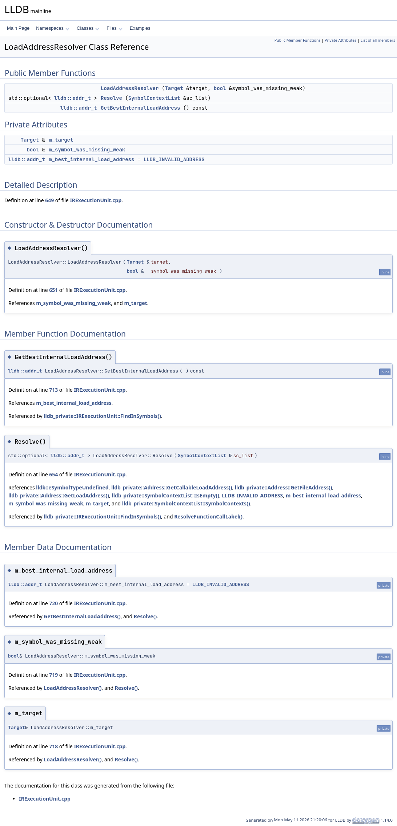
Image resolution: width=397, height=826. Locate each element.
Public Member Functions (297, 40)
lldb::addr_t (72, 98)
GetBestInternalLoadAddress (140, 108)
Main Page (18, 28)
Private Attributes (340, 40)
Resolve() (145, 616)
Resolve (111, 98)
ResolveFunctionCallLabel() (208, 516)
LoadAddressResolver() (72, 687)
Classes (88, 28)
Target (174, 88)
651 (53, 289)
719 (53, 674)
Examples (140, 28)
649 (49, 200)
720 (53, 603)
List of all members (378, 40)
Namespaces (52, 28)
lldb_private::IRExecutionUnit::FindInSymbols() (102, 415)
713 (53, 389)
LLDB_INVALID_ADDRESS (174, 159)
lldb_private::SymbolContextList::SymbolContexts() (186, 503)
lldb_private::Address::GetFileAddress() (283, 487)
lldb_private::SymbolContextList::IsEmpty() (165, 495)
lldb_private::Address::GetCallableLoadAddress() (171, 487)
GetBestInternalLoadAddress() (82, 616)
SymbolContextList (154, 98)
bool (220, 88)
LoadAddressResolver (130, 88)
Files (114, 28)
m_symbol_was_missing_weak (87, 149)
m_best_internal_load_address (91, 159)
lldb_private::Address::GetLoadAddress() (58, 495)
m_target (61, 140)
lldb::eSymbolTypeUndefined (72, 487)
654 (53, 474)
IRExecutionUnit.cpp (95, 200)
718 (53, 746)
